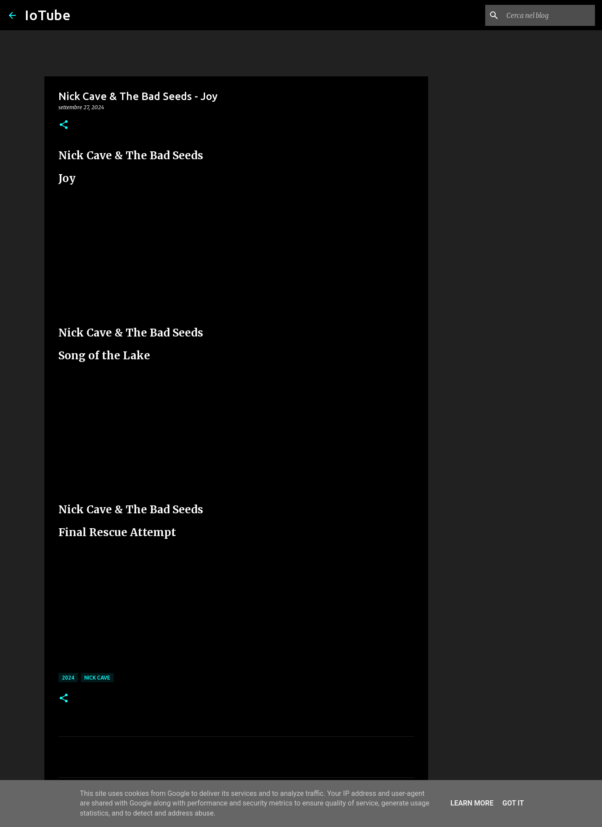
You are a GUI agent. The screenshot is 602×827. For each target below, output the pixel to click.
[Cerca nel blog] (549, 15)
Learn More (472, 803)
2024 (68, 677)
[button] (63, 125)
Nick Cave (97, 677)
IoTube (48, 15)
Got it (513, 803)
